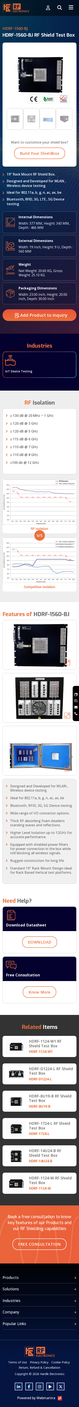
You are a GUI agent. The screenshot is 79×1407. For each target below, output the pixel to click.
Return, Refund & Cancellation (39, 1368)
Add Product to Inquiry (41, 321)
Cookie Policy (60, 1362)
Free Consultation (39, 1244)
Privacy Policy (39, 1362)
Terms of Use (17, 1362)
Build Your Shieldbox (39, 159)
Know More (39, 998)
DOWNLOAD (39, 948)
